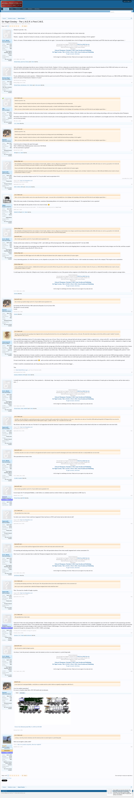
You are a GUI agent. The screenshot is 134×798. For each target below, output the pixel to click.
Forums (6, 8)
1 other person (38, 85)
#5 (131, 184)
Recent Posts (13, 11)
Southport (10, 640)
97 (22, 26)
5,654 (11, 45)
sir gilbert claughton (18, 478)
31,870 (10, 113)
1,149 (11, 144)
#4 (131, 150)
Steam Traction (11, 23)
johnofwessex (23, 85)
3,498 (11, 83)
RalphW (15, 746)
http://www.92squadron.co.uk (26, 180)
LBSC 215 (10, 350)
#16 (131, 596)
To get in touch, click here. (73, 54)
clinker (22, 408)
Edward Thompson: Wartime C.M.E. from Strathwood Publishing (73, 50)
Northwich (10, 764)
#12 (131, 475)
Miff (15, 152)
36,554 (10, 432)
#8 (131, 311)
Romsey (27, 61)
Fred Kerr (16, 632)
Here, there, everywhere (7, 87)
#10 (131, 405)
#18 (131, 671)
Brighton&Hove (9, 217)
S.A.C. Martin (21, 23)
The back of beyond (8, 183)
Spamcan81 (5, 172)
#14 (131, 523)
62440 (23, 374)
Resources (18, 8)
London (10, 55)
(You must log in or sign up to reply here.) (123, 775)
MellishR (16, 212)
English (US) (4, 791)
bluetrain (16, 293)
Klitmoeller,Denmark (8, 150)
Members (30, 8)
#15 (131, 572)
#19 (131, 730)
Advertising (37, 8)
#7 (131, 291)
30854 (21, 186)
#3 (131, 120)
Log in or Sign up (127, 1)
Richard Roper (17, 61)
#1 (131, 59)
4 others (31, 408)
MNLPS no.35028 (83, 44)
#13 (131, 495)
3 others (32, 61)
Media (17, 692)
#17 (131, 632)
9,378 (11, 503)
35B (3, 108)
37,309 (10, 756)
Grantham (10, 118)
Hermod (4, 139)
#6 (131, 209)
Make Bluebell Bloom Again (22, 370)
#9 (131, 372)
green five (23, 61)
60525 (18, 186)
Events (24, 8)
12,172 (10, 210)
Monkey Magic (6, 78)
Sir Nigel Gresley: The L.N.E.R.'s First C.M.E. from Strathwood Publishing (73, 52)
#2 (131, 82)
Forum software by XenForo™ (13, 793)
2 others (29, 374)
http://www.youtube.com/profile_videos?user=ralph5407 (29, 744)
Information (22, 692)
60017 (15, 186)
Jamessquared (6, 342)
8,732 (11, 631)
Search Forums (5, 11)
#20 (131, 746)
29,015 (10, 347)
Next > (25, 26)
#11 (131, 430)
